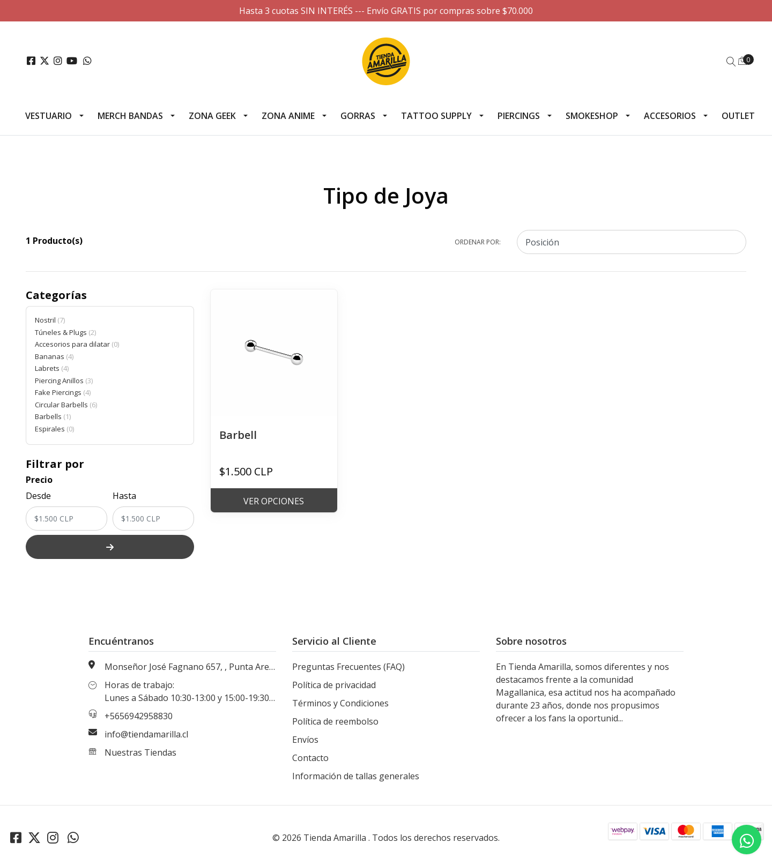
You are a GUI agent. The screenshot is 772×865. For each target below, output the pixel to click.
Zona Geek (212, 116)
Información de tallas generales (355, 776)
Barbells (53, 416)
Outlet (738, 116)
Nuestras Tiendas (140, 752)
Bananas (54, 356)
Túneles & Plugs (65, 332)
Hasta (124, 496)
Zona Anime (288, 116)
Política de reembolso (335, 721)
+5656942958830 (139, 716)
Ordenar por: (478, 242)
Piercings (519, 116)
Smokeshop (592, 116)
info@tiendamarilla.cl (146, 734)
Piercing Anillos (64, 380)
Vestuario (48, 116)
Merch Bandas (130, 116)
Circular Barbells (66, 404)
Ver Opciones (273, 501)
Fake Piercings (63, 392)
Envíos (305, 739)
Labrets (52, 368)
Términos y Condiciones (340, 703)
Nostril (50, 320)
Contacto (310, 758)
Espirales (54, 429)
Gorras (357, 116)
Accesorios (670, 116)
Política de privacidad (334, 685)
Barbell (238, 435)
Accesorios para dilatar (77, 344)
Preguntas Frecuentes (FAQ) (348, 667)
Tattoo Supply (436, 116)
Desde (38, 496)
